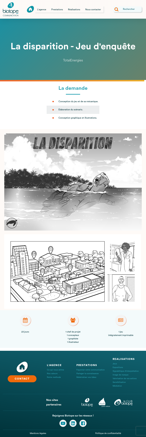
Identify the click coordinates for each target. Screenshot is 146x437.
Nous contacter (93, 9)
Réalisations (74, 9)
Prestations (57, 9)
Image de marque (120, 375)
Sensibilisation (119, 382)
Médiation (117, 386)
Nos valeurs (52, 374)
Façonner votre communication (90, 370)
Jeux (115, 364)
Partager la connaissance (87, 374)
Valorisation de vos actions (125, 379)
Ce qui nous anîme (55, 370)
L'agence (41, 9)
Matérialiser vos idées (86, 377)
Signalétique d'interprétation (126, 371)
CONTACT (22, 378)
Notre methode (54, 377)
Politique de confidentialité (108, 433)
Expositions (118, 367)
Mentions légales (38, 433)
